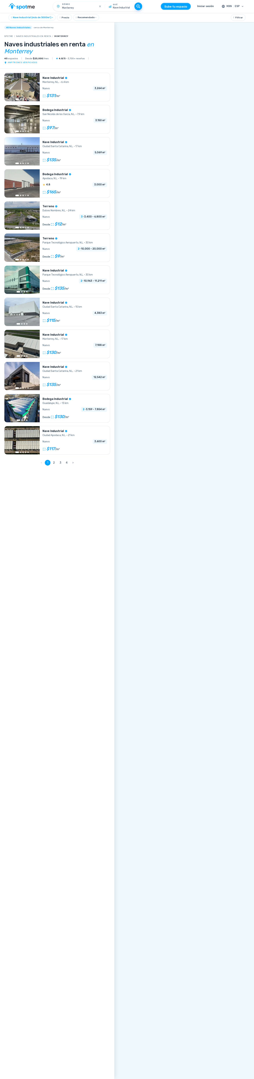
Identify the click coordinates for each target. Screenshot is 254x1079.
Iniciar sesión (205, 6)
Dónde (66, 4)
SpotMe (8, 36)
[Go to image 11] (28, 388)
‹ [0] (41, 462)
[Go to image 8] (28, 163)
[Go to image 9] (28, 131)
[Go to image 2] (20, 99)
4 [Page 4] (67, 462)
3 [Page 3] (60, 462)
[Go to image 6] (28, 259)
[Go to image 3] (23, 99)
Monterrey (61, 36)
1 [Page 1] (47, 462)
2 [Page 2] (54, 462)
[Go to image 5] (28, 99)
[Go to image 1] (17, 99)
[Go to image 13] (28, 195)
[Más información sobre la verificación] (66, 78)
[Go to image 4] (25, 99)
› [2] (73, 462)
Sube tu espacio (175, 6)
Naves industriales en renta (33, 36)
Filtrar (238, 17)
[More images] (25, 131)
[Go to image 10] (28, 227)
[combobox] (32, 17)
